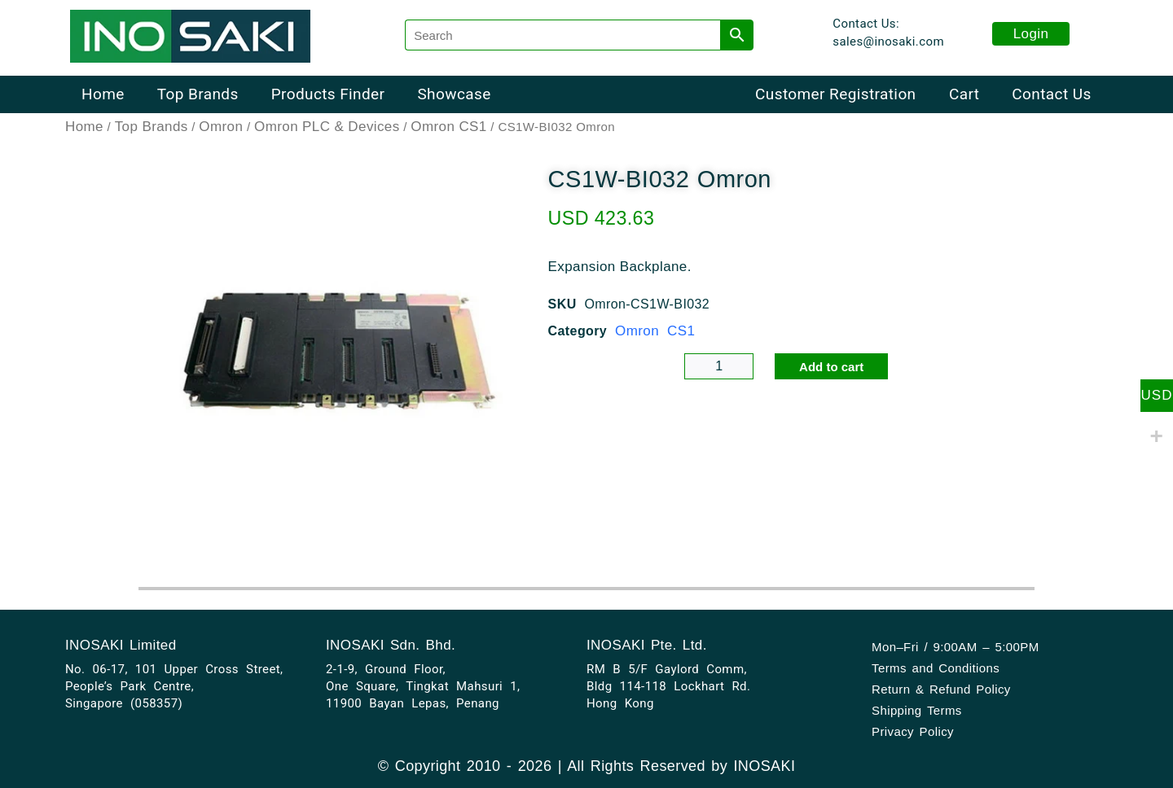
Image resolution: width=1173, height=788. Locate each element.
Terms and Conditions (935, 668)
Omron (221, 126)
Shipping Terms (917, 710)
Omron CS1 (448, 126)
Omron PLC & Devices (327, 126)
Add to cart (831, 367)
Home (103, 94)
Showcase (453, 94)
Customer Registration (835, 94)
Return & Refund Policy (941, 689)
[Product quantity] (718, 366)
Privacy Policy (913, 731)
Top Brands (198, 94)
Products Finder (328, 94)
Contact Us (1051, 94)
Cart (964, 94)
